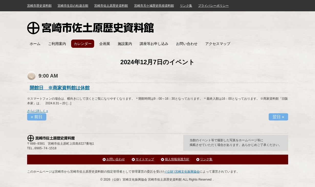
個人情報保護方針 (177, 159)
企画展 (104, 44)
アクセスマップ (217, 44)
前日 (36, 117)
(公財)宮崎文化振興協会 (182, 172)
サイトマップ (145, 159)
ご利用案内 (57, 44)
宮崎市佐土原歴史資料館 (90, 28)
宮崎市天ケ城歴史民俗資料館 (154, 5)
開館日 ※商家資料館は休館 (60, 87)
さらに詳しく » (37, 111)
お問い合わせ (187, 44)
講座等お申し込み (154, 44)
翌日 (278, 117)
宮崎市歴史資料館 (39, 5)
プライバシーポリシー (213, 5)
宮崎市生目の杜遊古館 (73, 5)
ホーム (35, 44)
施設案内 (125, 44)
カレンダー (83, 44)
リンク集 (186, 5)
